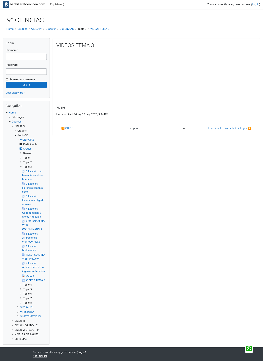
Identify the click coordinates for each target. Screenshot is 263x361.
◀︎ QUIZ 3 (67, 128)
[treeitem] (26, 113)
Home (9, 28)
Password (12, 64)
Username (12, 50)
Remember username (22, 79)
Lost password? (15, 92)
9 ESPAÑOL (27, 307)
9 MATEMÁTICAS (30, 316)
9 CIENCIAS (67, 28)
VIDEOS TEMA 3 (99, 28)
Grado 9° (51, 28)
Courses (22, 28)
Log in (255, 4)
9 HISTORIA (27, 311)
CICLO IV (36, 28)
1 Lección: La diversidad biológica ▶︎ (229, 128)
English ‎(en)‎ (57, 4)
